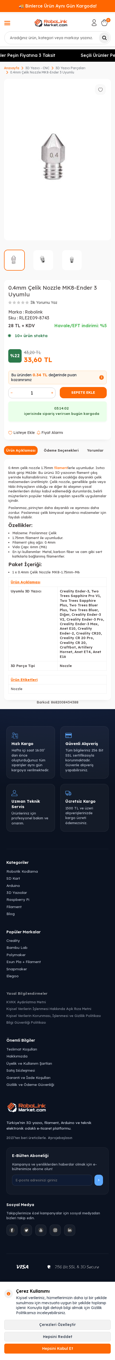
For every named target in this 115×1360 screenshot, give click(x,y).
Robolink (34, 312)
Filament (14, 906)
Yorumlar (95, 450)
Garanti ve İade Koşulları (28, 1077)
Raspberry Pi (17, 899)
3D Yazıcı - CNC (37, 68)
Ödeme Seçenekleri (61, 450)
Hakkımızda (16, 1056)
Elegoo (12, 976)
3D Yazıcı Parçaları (70, 68)
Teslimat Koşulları (21, 1049)
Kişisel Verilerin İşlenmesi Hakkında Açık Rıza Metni (48, 1009)
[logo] (50, 22)
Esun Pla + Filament (23, 961)
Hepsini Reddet (57, 1336)
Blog (10, 913)
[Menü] (7, 24)
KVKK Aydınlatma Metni (26, 1002)
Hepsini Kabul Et (57, 1348)
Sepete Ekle (83, 392)
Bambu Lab (16, 947)
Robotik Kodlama (22, 871)
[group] (57, 159)
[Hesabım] (94, 22)
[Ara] (104, 37)
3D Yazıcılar (16, 892)
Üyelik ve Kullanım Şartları (29, 1063)
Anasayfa (11, 68)
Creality (13, 940)
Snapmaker (16, 969)
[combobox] (57, 37)
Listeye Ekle (21, 432)
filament (61, 468)
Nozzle (16, 689)
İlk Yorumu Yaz (43, 302)
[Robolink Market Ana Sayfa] (57, 1108)
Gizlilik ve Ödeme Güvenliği (30, 1084)
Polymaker (16, 954)
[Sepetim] (104, 22)
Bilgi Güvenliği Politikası (26, 1022)
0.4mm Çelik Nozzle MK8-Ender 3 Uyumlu (42, 72)
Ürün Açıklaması (20, 450)
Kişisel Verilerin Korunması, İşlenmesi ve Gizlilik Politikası (53, 1015)
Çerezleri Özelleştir (57, 1324)
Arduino (13, 885)
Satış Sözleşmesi (20, 1070)
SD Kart (13, 878)
